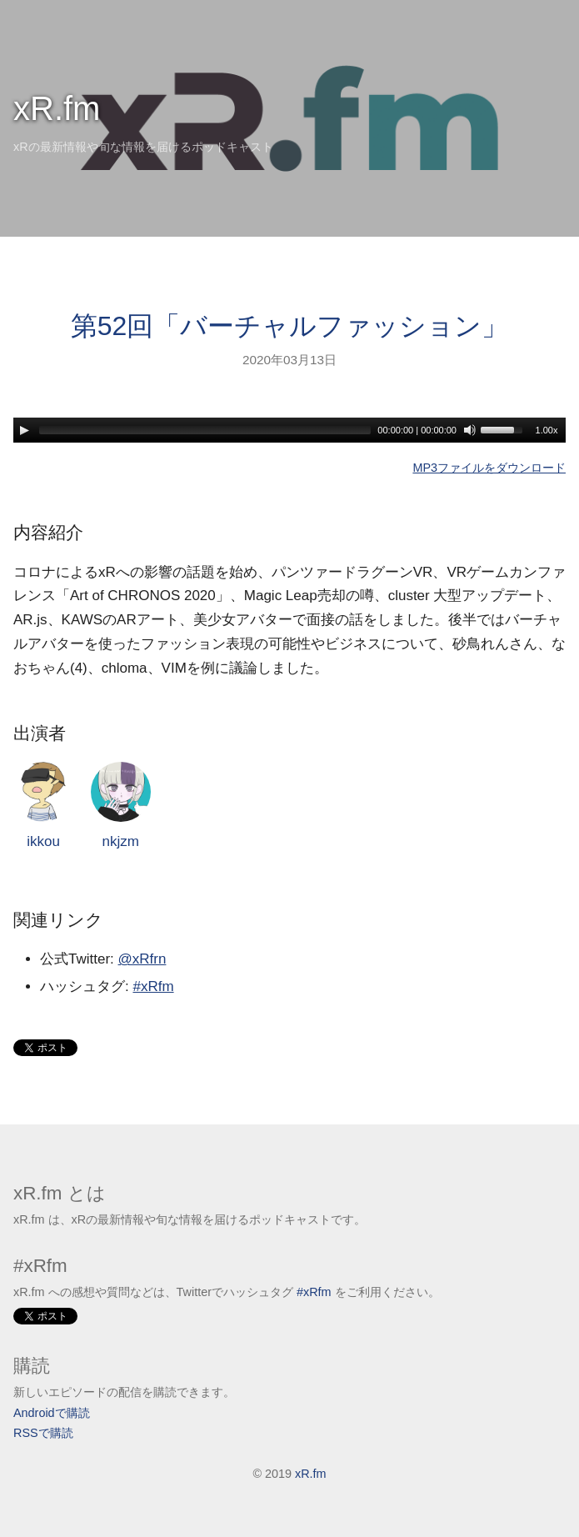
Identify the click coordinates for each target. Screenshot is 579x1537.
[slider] (205, 430)
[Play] (24, 430)
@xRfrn (142, 959)
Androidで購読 (51, 1412)
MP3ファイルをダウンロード (489, 467)
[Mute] (470, 430)
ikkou (43, 805)
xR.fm (56, 108)
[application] (289, 430)
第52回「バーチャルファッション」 (290, 326)
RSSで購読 (43, 1432)
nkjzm (121, 805)
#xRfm (152, 986)
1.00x (547, 430)
